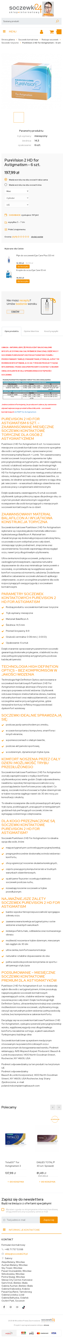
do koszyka (22, 266)
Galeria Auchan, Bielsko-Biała (17, 1285)
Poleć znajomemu (14, 229)
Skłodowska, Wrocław (12, 1273)
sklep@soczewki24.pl (16, 1253)
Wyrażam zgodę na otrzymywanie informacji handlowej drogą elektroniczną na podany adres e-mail (32, 1210)
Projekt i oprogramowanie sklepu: (31, 1325)
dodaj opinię (37, 236)
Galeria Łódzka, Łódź (12, 1294)
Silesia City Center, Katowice (17, 1279)
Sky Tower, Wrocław (11, 1268)
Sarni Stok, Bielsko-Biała (14, 1282)
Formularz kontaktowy (13, 1244)
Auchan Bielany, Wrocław (14, 1265)
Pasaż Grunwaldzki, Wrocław (16, 1271)
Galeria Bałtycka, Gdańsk (15, 1297)
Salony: (9, 1258)
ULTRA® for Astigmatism (25, 412)
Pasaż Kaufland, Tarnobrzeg (16, 1291)
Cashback (14, 215)
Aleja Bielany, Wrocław (13, 1262)
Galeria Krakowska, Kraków (15, 1288)
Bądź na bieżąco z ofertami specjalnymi (26, 1201)
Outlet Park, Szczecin (13, 1300)
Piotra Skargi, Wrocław (13, 1276)
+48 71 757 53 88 (13, 1249)
